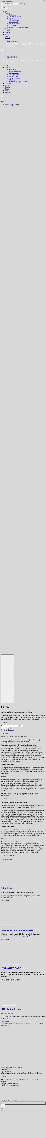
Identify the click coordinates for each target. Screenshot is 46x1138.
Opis (6, 733)
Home (7, 104)
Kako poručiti (5, 1025)
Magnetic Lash (13, 76)
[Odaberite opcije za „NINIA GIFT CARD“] (10, 964)
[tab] (25, 733)
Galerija (7, 85)
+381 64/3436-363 (12, 1083)
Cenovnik (8, 83)
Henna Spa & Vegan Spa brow (18, 82)
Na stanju (11, 730)
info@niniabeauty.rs (12, 1085)
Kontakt (7, 38)
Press (6, 36)
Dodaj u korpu (6, 728)
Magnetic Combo (14, 78)
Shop (6, 66)
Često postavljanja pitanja (9, 1023)
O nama (7, 32)
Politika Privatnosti (24, 1023)
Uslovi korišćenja (37, 1023)
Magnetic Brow (13, 73)
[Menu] (44, 0)
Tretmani (7, 67)
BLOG (7, 34)
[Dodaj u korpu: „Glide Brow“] (9, 884)
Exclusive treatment (15, 71)
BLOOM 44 (12, 69)
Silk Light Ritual (14, 74)
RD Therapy (12, 80)
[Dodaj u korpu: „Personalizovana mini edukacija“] (9, 926)
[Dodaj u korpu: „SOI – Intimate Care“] (9, 1005)
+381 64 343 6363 (11, 41)
